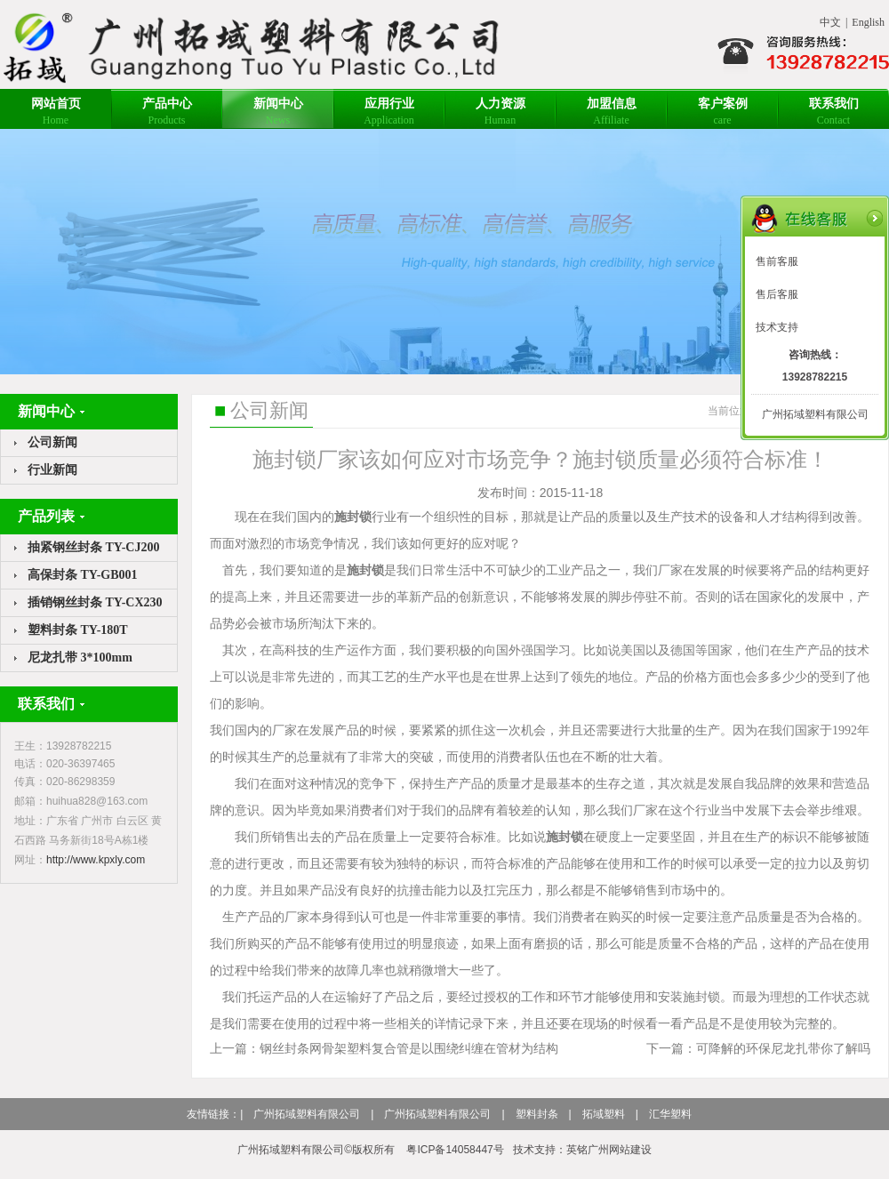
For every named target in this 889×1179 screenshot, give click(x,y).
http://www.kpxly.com (95, 860)
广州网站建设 (620, 1149)
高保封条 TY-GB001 (83, 574)
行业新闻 (52, 470)
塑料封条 (537, 1114)
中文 (830, 22)
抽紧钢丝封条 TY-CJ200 (93, 547)
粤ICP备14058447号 (454, 1149)
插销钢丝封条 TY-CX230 (95, 602)
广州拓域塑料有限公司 (306, 1114)
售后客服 (777, 294)
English (868, 22)
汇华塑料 (670, 1114)
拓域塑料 (603, 1114)
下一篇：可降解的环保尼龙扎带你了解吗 (758, 1048)
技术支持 (777, 327)
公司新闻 (52, 442)
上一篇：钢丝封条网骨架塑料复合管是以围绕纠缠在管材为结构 (384, 1048)
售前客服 (777, 261)
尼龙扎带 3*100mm (80, 657)
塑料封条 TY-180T (78, 630)
